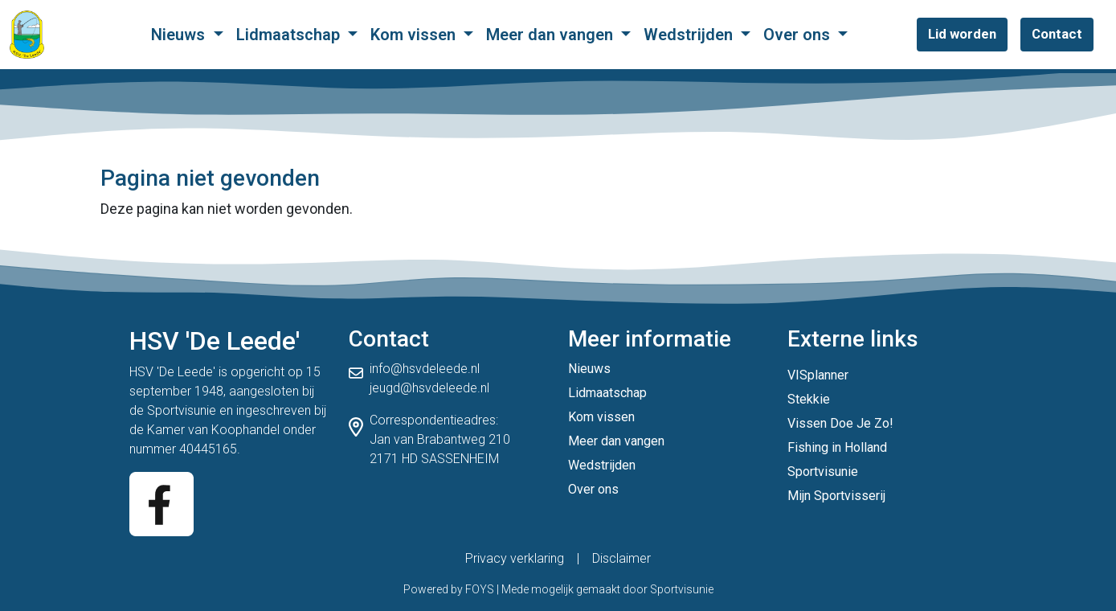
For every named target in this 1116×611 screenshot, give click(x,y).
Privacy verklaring (514, 558)
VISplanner (817, 375)
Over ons (798, 34)
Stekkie (808, 399)
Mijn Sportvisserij (836, 495)
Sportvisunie (181, 410)
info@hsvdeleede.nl (425, 368)
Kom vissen (415, 34)
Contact (1057, 34)
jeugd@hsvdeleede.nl (429, 388)
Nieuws (180, 34)
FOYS (479, 589)
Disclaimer (621, 558)
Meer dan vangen (551, 34)
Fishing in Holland (837, 447)
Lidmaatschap (290, 34)
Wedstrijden (690, 34)
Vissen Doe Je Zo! (840, 423)
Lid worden (962, 34)
